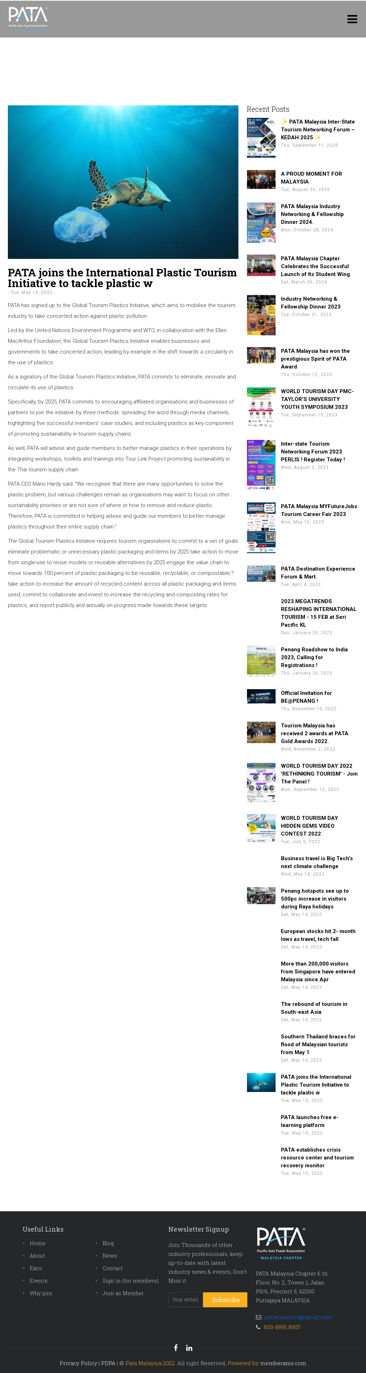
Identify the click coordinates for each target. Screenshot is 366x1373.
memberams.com (283, 1363)
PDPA (108, 1363)
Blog (108, 1243)
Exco (36, 1268)
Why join (41, 1293)
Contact (113, 1268)
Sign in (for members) (131, 1280)
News (110, 1255)
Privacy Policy (78, 1363)
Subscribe (226, 1299)
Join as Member (123, 1293)
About (37, 1255)
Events (39, 1280)
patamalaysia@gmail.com (298, 1317)
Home (37, 1243)
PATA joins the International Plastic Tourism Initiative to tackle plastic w (122, 278)
